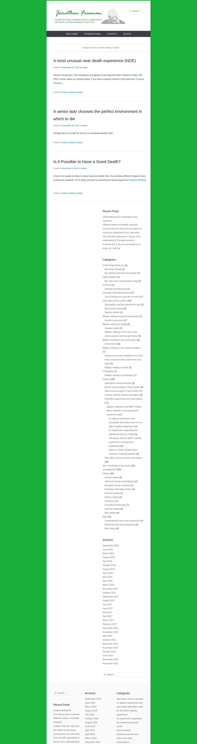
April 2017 (107, 616)
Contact (112, 34)
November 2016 (110, 632)
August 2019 (109, 557)
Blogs (127, 34)
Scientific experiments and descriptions (124, 399)
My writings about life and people (121, 273)
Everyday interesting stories (116, 293)
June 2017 (108, 608)
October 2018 (109, 565)
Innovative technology (115, 505)
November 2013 (110, 663)
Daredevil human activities (117, 485)
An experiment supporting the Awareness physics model (129, 722)
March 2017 (108, 620)
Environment (111, 344)
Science (106, 379)
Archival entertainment (115, 289)
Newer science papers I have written (122, 387)
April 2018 (107, 581)
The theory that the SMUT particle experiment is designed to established (125, 442)
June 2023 (108, 549)
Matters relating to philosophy (119, 375)
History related (112, 497)
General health (112, 328)
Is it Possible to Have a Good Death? (87, 161)
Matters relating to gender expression (121, 316)
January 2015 (109, 640)
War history (110, 528)
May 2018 (107, 577)
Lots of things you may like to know (122, 297)
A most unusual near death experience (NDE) (94, 60)
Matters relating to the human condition (121, 348)
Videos (106, 473)
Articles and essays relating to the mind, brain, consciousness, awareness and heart (124, 359)
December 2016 (110, 628)
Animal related (112, 477)
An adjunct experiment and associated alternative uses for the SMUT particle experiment (125, 422)
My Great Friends (113, 269)
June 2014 (108, 655)
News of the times (113, 308)
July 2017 (107, 604)
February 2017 (110, 624)
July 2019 (107, 561)
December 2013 (110, 659)
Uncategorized (110, 469)
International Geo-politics (115, 300)
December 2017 (110, 589)
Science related (112, 509)
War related (110, 513)
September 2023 (111, 545)
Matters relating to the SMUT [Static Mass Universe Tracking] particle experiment (124, 411)
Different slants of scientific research (120, 224)
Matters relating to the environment (119, 340)
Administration (109, 277)
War (105, 517)
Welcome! (72, 34)
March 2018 (108, 585)
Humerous (110, 501)
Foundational (92, 34)
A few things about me (113, 265)
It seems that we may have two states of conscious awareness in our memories (66, 730)
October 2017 (109, 593)
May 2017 (107, 612)
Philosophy (108, 371)
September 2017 (111, 596)
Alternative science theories (118, 383)
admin (85, 67)
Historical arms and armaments (120, 524)
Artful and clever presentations (119, 481)
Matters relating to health (115, 324)
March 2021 (108, 553)
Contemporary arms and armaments (122, 521)
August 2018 (109, 569)
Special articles (112, 312)
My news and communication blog (121, 281)
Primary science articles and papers (122, 395)
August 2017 (109, 600)
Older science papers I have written (122, 391)
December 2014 (110, 644)
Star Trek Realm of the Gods (116, 466)
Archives (107, 285)
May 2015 (107, 636)
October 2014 (109, 652)
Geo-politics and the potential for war (122, 304)
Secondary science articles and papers (123, 458)
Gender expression (114, 320)
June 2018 (108, 573)
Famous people (112, 493)
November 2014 (110, 648)
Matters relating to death (72, 92)
